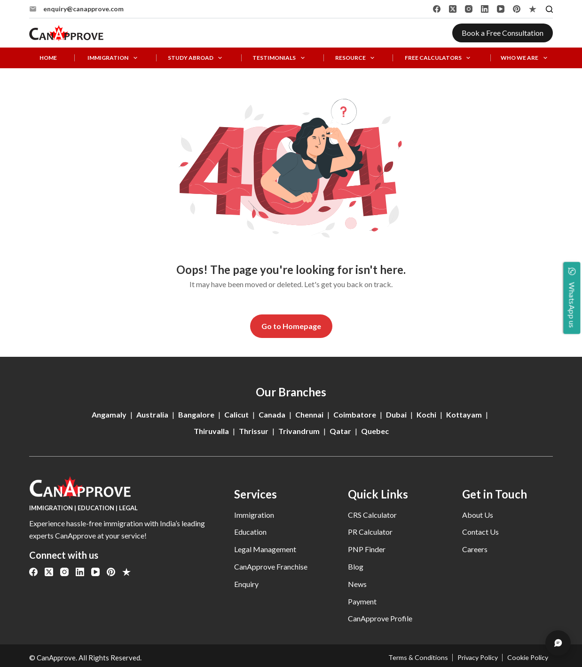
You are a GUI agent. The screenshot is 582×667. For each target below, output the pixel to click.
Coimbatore (354, 414)
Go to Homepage (291, 325)
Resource (356, 58)
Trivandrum (299, 430)
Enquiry (246, 583)
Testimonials (280, 58)
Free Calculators (439, 58)
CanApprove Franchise (270, 566)
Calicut (236, 414)
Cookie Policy (526, 657)
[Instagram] (468, 9)
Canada (272, 414)
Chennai (309, 414)
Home (48, 58)
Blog (355, 566)
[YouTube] (500, 9)
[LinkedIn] (484, 9)
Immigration (114, 58)
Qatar (340, 430)
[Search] (549, 9)
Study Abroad (197, 58)
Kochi (426, 414)
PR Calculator (370, 531)
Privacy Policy (472, 657)
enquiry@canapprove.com (83, 9)
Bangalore (196, 414)
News (357, 583)
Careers (475, 549)
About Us (477, 514)
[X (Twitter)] (452, 9)
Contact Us (480, 531)
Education (250, 531)
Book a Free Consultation (502, 32)
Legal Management (265, 549)
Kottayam (464, 414)
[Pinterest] (516, 9)
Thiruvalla (211, 430)
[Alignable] (532, 9)
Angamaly (109, 414)
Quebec (375, 430)
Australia (152, 414)
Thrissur (253, 430)
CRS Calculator (372, 514)
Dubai (396, 414)
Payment (362, 601)
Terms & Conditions (410, 657)
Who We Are (526, 58)
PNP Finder (366, 549)
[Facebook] (436, 9)
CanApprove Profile (380, 618)
